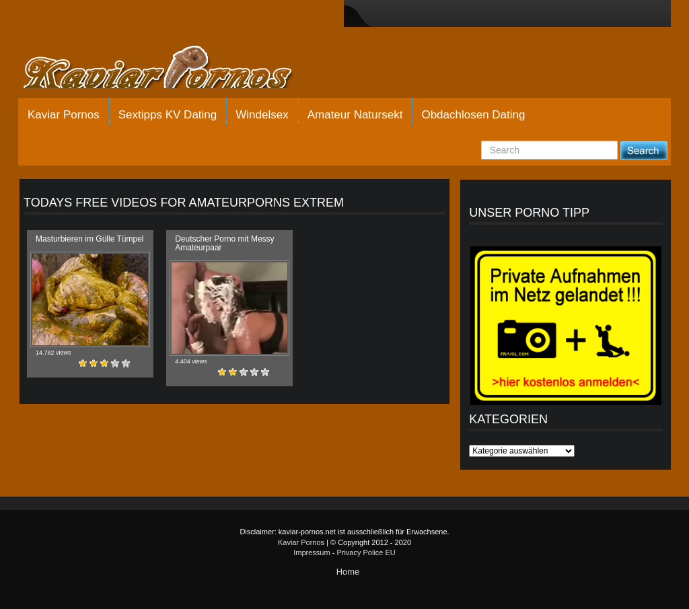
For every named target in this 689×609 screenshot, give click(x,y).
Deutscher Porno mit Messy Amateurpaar (224, 243)
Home (348, 572)
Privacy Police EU (365, 552)
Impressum (311, 552)
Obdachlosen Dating (473, 114)
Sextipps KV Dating (167, 114)
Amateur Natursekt (355, 114)
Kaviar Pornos (64, 114)
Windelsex (261, 114)
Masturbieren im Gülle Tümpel (90, 239)
